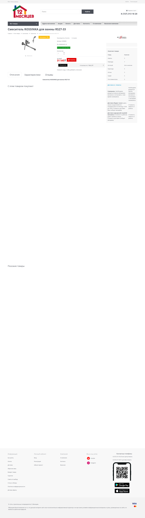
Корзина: (132, 10)
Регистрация (133, 1)
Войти (127, 1)
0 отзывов (74, 38)
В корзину (72, 60)
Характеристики (32, 75)
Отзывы (49, 75)
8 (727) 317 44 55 (117, 460)
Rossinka (67, 38)
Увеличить (29, 55)
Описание (15, 75)
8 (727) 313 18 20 (117, 456)
